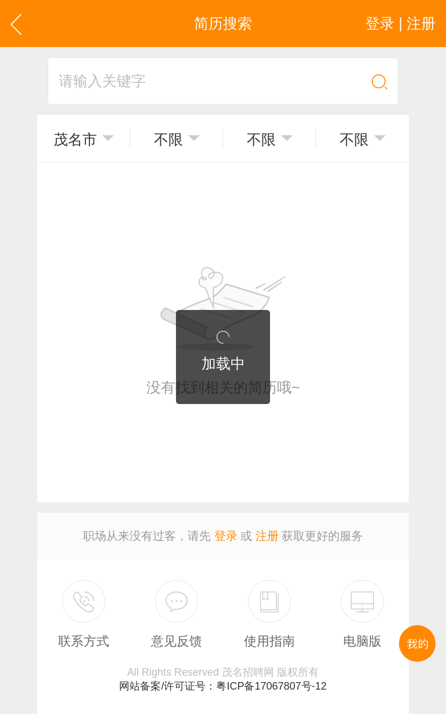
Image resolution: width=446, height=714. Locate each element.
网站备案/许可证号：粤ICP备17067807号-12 (222, 686)
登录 (226, 535)
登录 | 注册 (400, 23)
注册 (267, 535)
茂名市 (75, 139)
